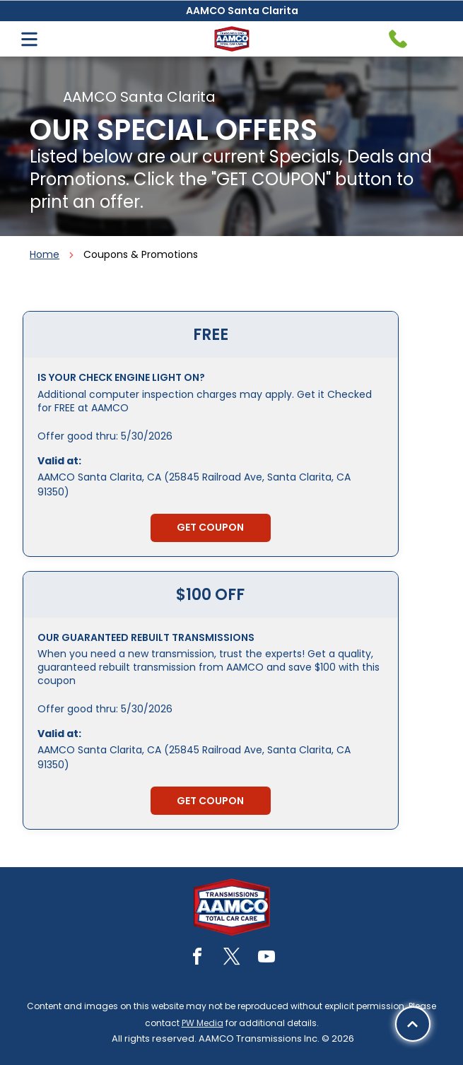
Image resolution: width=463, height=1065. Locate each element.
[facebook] (197, 958)
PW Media (202, 1023)
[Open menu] (29, 39)
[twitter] (231, 958)
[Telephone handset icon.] (398, 38)
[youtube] (266, 958)
